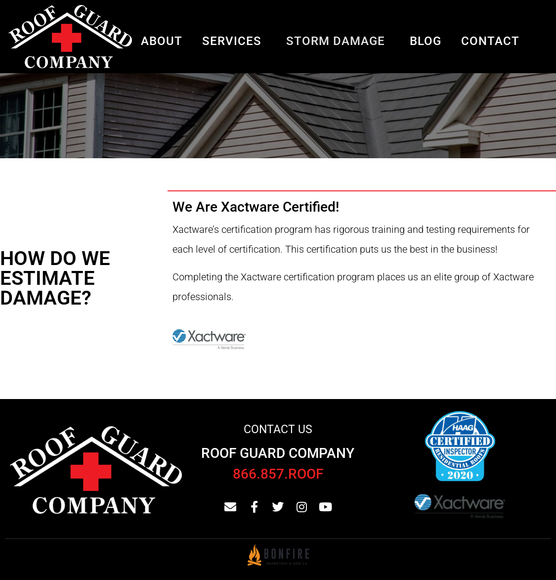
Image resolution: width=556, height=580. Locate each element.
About (161, 41)
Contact (490, 41)
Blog (425, 41)
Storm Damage (335, 41)
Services (231, 41)
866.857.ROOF (278, 474)
